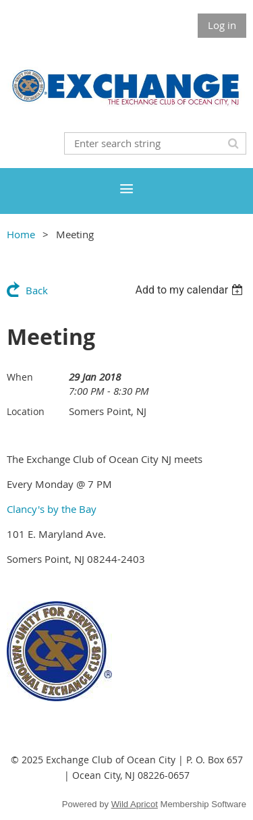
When (20, 377)
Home (21, 234)
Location (26, 411)
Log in (222, 25)
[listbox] (190, 289)
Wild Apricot (134, 804)
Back (37, 290)
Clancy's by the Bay (51, 509)
